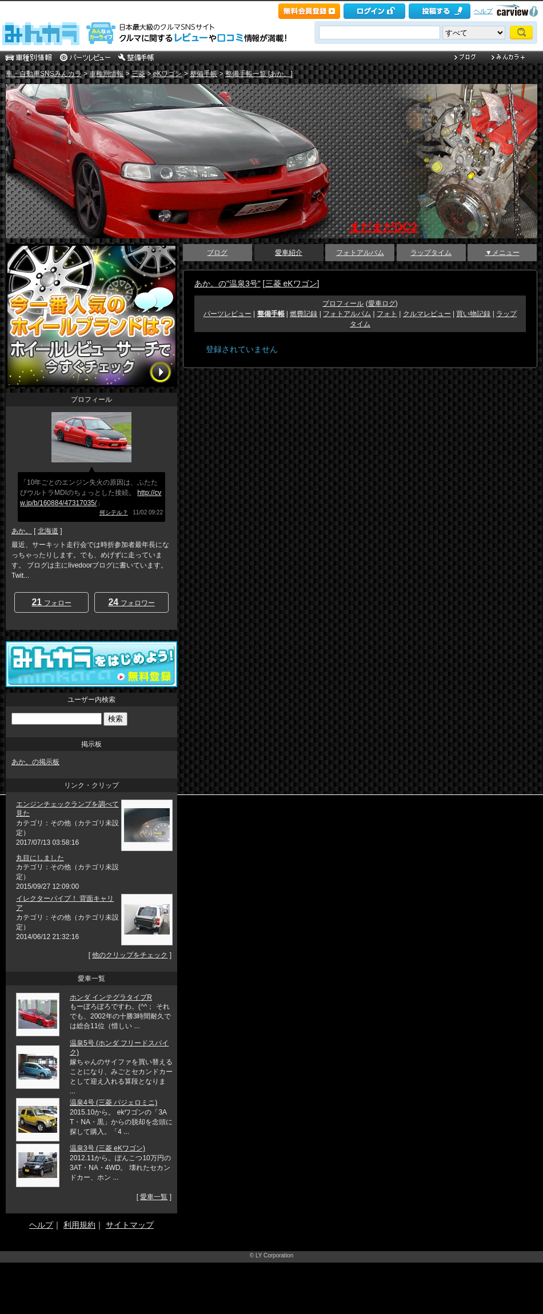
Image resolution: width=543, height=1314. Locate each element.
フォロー (51, 602)
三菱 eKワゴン (291, 283)
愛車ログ (382, 303)
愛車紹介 (288, 253)
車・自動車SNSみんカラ (44, 74)
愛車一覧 (153, 1197)
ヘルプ (483, 10)
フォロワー (131, 602)
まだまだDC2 (383, 227)
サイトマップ (130, 1224)
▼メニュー (502, 253)
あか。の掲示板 (35, 762)
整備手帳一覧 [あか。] (259, 74)
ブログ (217, 253)
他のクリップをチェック (129, 955)
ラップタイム (431, 253)
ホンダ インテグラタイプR (111, 997)
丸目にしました (40, 858)
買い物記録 (473, 314)
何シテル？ (113, 512)
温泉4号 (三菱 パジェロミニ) (113, 1103)
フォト (387, 314)
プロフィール (343, 303)
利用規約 (79, 1224)
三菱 (138, 74)
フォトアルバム (360, 253)
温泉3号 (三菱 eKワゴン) (107, 1148)
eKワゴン (167, 74)
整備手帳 (203, 74)
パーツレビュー (227, 314)
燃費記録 (303, 314)
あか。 (21, 531)
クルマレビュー (427, 314)
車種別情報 (106, 74)
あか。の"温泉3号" (227, 283)
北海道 (48, 531)
